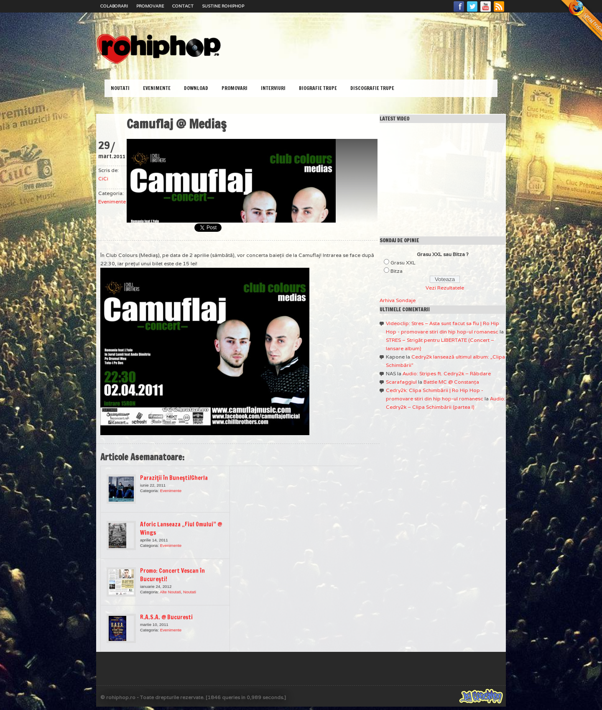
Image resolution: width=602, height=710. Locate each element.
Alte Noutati (170, 592)
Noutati (120, 88)
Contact (183, 6)
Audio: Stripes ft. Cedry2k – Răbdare (447, 373)
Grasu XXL (403, 262)
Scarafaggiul (401, 382)
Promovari (234, 88)
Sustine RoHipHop (223, 6)
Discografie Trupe (372, 88)
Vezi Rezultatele (445, 288)
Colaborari (114, 6)
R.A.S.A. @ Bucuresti (166, 617)
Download (196, 88)
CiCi (103, 178)
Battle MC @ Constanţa (451, 382)
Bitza (396, 271)
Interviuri (273, 88)
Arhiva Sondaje (398, 300)
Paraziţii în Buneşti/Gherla (174, 478)
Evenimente (157, 88)
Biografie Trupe (318, 88)
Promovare (150, 6)
